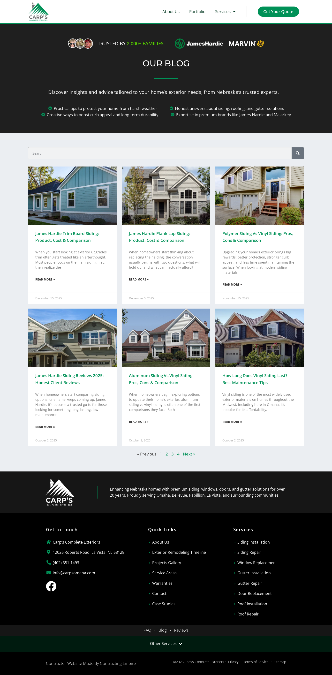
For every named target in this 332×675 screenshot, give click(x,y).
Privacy (233, 662)
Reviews (181, 630)
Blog (162, 630)
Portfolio (197, 11)
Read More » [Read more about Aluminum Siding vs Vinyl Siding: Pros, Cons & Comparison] (139, 422)
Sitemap (280, 662)
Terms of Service (256, 662)
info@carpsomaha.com (74, 573)
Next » (189, 454)
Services (225, 11)
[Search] (298, 153)
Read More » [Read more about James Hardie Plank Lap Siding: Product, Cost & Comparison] (139, 279)
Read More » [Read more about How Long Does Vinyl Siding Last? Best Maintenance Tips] (232, 422)
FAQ (147, 630)
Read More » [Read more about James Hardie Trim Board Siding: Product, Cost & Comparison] (45, 279)
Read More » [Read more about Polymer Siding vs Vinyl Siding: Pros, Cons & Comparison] (232, 284)
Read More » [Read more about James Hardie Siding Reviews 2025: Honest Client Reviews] (45, 427)
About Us (170, 11)
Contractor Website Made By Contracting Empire (91, 663)
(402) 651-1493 (66, 562)
